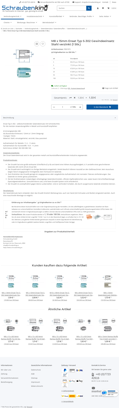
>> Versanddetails (67, 392)
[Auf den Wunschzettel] (42, 43)
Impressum (35, 372)
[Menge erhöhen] (80, 97)
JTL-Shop (108, 403)
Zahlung (4, 364)
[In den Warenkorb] (3, 38)
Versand (29, 397)
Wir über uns (6, 360)
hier (72, 213)
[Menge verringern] (54, 97)
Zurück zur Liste (8, 29)
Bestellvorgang (6, 372)
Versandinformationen (9, 368)
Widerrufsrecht (37, 377)
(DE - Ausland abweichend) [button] (76, 88)
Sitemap (34, 368)
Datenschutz (36, 360)
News (114, 2)
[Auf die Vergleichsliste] (36, 43)
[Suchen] (71, 8)
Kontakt (105, 2)
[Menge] (62, 97)
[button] (97, 8)
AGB (32, 364)
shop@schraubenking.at (91, 2)
